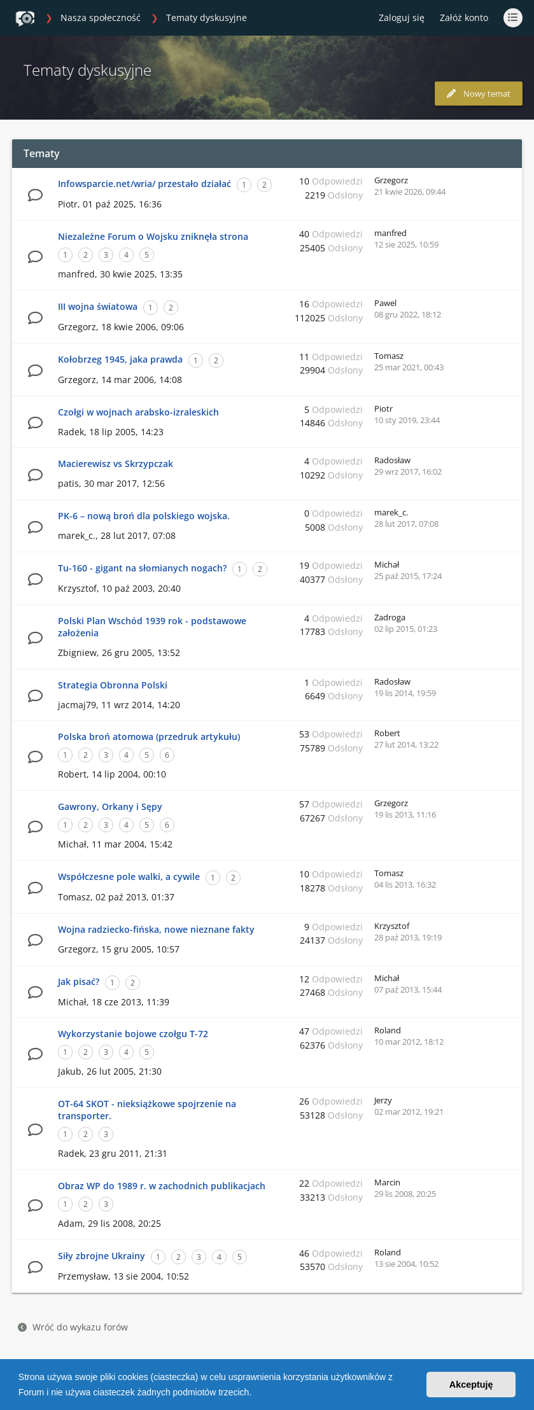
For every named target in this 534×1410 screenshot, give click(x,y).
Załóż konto (464, 17)
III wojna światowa (97, 306)
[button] (256, 1393)
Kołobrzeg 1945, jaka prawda (120, 359)
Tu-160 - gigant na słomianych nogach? (142, 568)
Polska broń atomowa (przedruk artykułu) (149, 736)
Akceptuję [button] (471, 1384)
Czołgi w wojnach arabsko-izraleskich (138, 412)
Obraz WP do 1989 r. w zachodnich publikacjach (161, 1186)
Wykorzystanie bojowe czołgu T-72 (133, 1034)
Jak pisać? (78, 981)
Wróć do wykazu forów (73, 1327)
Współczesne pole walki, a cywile (129, 876)
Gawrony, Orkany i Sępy (110, 806)
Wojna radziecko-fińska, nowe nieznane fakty (156, 929)
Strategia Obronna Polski (112, 685)
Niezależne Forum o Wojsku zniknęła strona (153, 236)
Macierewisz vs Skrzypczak (115, 463)
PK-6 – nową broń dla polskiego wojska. (144, 516)
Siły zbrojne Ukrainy (101, 1256)
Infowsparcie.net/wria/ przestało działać (144, 184)
